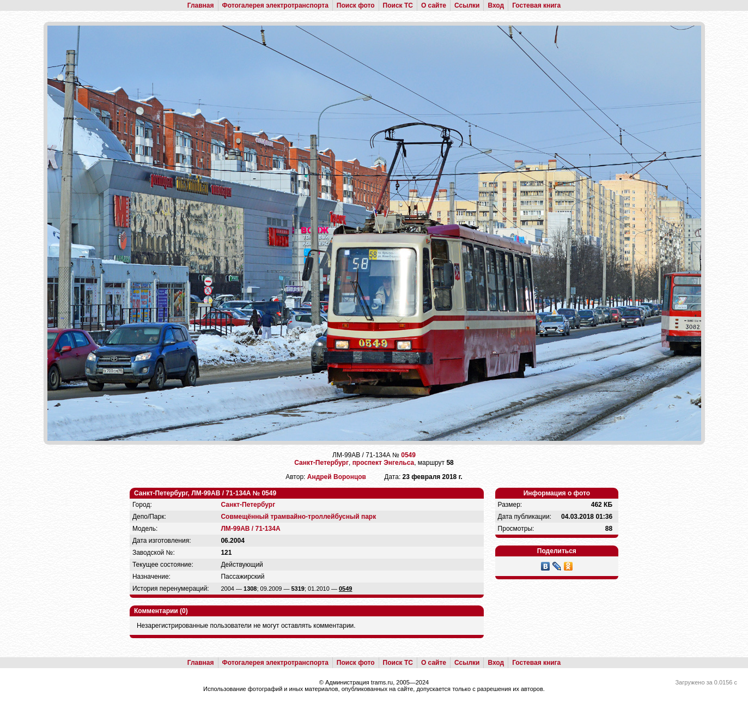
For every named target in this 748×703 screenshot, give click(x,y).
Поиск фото (356, 5)
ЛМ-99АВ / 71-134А (250, 528)
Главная (200, 5)
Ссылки (466, 5)
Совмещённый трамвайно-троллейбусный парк (298, 516)
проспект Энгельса (383, 462)
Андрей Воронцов (336, 477)
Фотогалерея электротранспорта (275, 5)
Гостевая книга (536, 5)
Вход (496, 5)
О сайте (433, 5)
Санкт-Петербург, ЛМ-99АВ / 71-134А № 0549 (205, 493)
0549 (408, 455)
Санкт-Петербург (321, 462)
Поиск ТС (398, 5)
